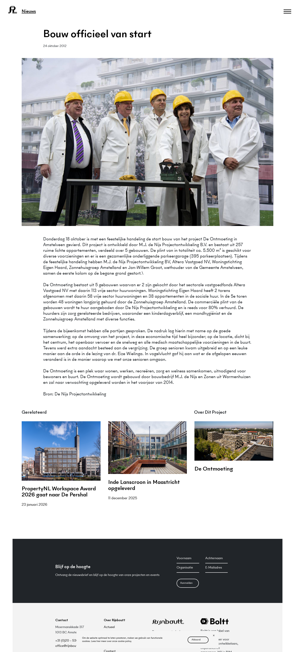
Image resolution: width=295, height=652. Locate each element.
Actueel (109, 627)
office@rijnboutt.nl (68, 646)
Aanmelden (186, 583)
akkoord (196, 640)
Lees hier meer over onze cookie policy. (111, 641)
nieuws (29, 12)
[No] (214, 636)
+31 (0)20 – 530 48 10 (71, 640)
